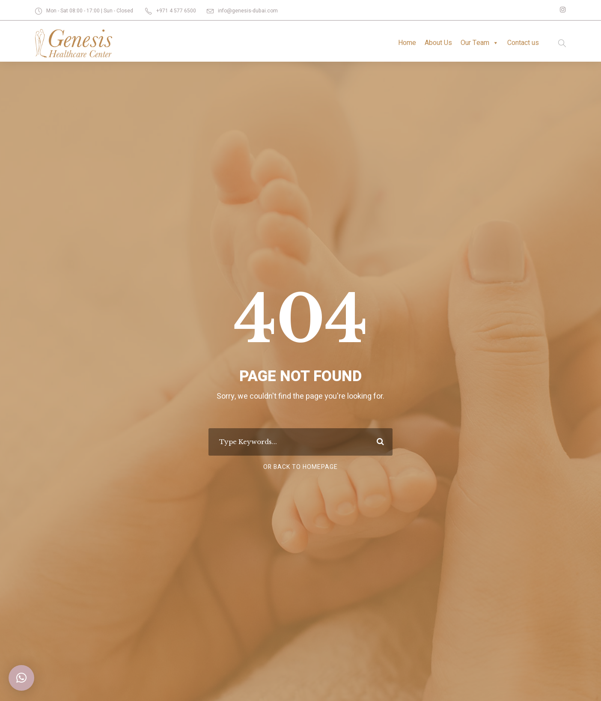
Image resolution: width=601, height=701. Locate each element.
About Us (436, 42)
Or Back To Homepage (300, 467)
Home (404, 42)
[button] (21, 678)
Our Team (478, 42)
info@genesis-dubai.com (246, 11)
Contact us (522, 42)
